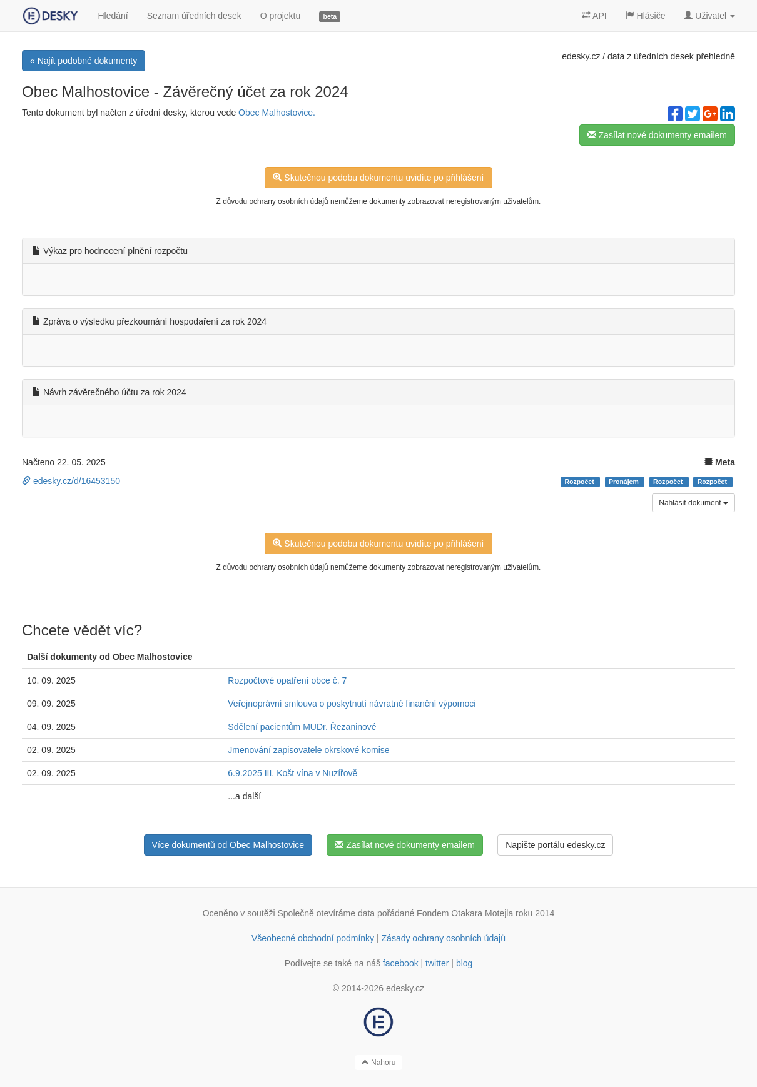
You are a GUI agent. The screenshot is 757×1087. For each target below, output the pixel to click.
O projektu (280, 16)
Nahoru (379, 1062)
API (594, 16)
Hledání (113, 16)
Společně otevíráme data (326, 913)
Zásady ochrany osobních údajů (444, 938)
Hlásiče (646, 16)
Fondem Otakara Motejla (465, 913)
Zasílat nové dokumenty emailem (657, 135)
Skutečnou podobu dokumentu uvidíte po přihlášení (378, 178)
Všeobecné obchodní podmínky (312, 938)
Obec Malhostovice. (276, 113)
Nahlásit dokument (693, 502)
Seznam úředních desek (194, 16)
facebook (401, 963)
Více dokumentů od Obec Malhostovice (228, 845)
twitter (437, 963)
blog (464, 963)
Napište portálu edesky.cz (555, 845)
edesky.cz (581, 56)
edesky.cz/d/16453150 (71, 481)
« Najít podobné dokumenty (83, 61)
